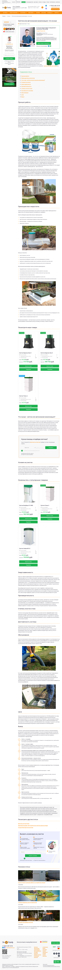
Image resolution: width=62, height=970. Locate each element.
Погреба (38, 12)
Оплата (40, 2)
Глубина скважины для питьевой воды (27, 902)
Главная (4, 16)
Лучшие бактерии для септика (25, 827)
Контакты (58, 2)
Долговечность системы (27, 90)
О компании (18, 1)
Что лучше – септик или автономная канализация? (33, 80)
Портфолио (52, 2)
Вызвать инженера (33, 855)
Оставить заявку (9, 58)
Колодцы (49, 12)
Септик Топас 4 (23, 396)
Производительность (26, 86)
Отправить (51, 447)
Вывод (22, 96)
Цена (22, 94)
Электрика (30, 12)
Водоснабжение (13, 12)
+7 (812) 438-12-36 (54, 5)
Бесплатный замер (55, 9)
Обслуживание (24, 92)
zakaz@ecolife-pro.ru (55, 7)
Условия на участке (25, 82)
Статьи (47, 2)
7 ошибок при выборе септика (25, 922)
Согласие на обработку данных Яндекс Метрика (51, 966)
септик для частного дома (50, 66)
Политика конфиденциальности (48, 965)
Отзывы (44, 2)
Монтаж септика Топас (23, 823)
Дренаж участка (37, 954)
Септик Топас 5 (45, 505)
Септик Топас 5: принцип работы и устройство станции (31, 882)
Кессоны (44, 12)
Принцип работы (25, 76)
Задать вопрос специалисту (44, 43)
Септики (5, 12)
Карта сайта (45, 964)
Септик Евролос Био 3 (25, 353)
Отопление (22, 12)
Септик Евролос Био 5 (47, 353)
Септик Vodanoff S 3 (24, 548)
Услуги (13, 2)
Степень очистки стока (26, 88)
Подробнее (28, 369)
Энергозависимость (26, 84)
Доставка (36, 2)
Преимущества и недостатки (28, 78)
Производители (29, 2)
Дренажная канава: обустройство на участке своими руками (33, 825)
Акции (23, 2)
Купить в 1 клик (28, 366)
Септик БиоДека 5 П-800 (26, 505)
